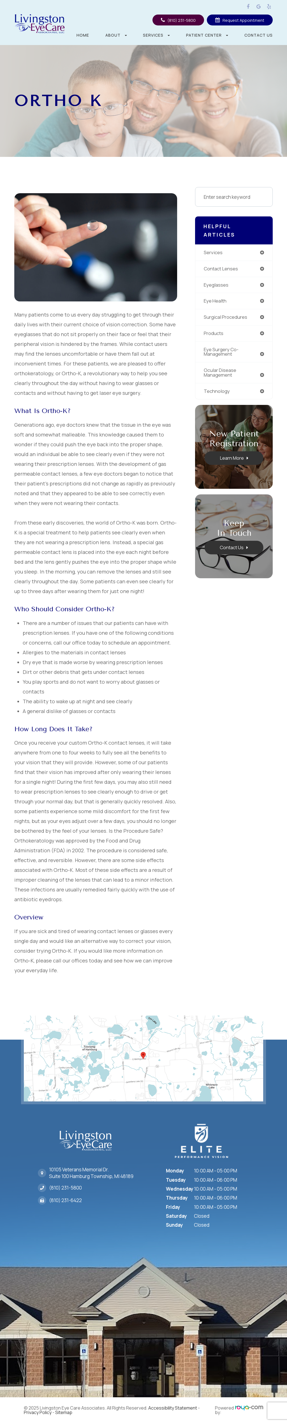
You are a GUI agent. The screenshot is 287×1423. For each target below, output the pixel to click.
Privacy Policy (38, 1412)
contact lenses (221, 269)
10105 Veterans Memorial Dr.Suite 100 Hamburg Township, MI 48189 (91, 1171)
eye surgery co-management (221, 352)
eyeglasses (216, 285)
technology (217, 392)
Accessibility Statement (172, 1408)
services (213, 252)
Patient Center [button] (207, 35)
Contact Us (258, 35)
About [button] (116, 35)
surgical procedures (226, 317)
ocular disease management (220, 373)
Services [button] (156, 35)
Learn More (231, 459)
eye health (215, 301)
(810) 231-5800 (65, 1186)
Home (83, 35)
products (214, 334)
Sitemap (63, 1412)
